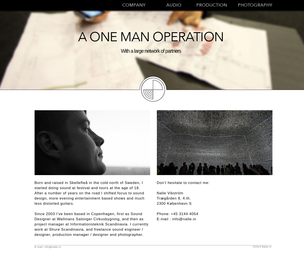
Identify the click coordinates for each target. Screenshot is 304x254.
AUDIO (173, 5)
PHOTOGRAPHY (255, 5)
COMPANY (134, 5)
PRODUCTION (211, 5)
